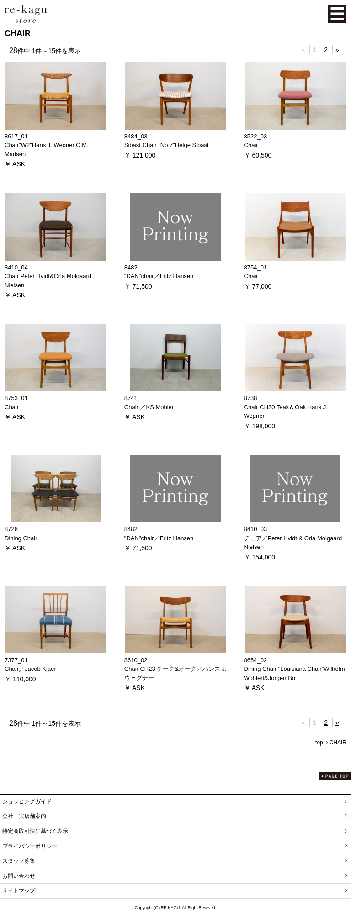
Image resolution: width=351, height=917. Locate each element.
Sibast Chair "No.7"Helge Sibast (166, 145)
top (319, 742)
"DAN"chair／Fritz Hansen (159, 276)
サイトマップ (18, 890)
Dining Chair (21, 538)
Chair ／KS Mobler (149, 407)
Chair (251, 145)
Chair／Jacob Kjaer (30, 668)
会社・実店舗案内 (24, 816)
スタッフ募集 (18, 861)
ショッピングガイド (27, 801)
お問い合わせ (18, 876)
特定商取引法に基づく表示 (35, 831)
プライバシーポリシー (29, 846)
